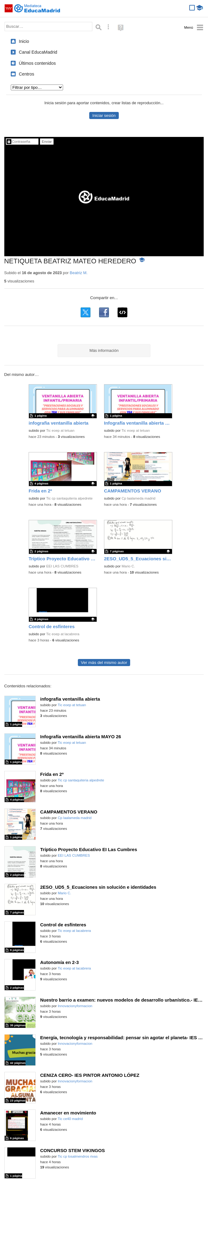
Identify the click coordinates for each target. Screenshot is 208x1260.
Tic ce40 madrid (70, 1119)
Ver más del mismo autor (104, 662)
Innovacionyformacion (75, 1006)
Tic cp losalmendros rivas (78, 1156)
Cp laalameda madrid (138, 498)
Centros (26, 74)
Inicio (24, 41)
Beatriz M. (79, 272)
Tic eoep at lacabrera (62, 634)
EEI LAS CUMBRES (62, 566)
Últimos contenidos (37, 63)
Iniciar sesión (103, 115)
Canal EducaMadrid (38, 52)
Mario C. (128, 566)
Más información (104, 350)
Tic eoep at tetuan (60, 430)
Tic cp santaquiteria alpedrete (69, 498)
